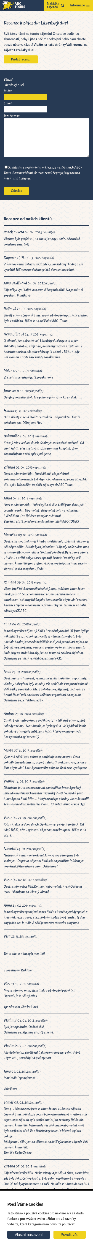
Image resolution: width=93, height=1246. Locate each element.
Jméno (8, 91)
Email (8, 103)
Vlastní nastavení (29, 1235)
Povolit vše (69, 1235)
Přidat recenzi (21, 59)
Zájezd (8, 79)
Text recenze (12, 115)
